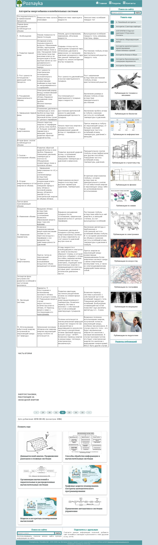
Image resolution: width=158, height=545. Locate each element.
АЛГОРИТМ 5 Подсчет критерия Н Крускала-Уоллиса (125, 33)
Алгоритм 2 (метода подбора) (128, 26)
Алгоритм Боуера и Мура (126, 55)
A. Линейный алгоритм (126, 22)
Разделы (116, 3)
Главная (103, 3)
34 (76, 412)
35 (82, 412)
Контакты (131, 3)
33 (69, 412)
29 (43, 412)
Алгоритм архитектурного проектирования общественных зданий (127, 48)
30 (49, 412)
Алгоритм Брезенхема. (125, 65)
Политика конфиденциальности (118, 542)
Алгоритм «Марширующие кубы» (127, 40)
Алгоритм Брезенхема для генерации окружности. (127, 60)
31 (56, 412)
